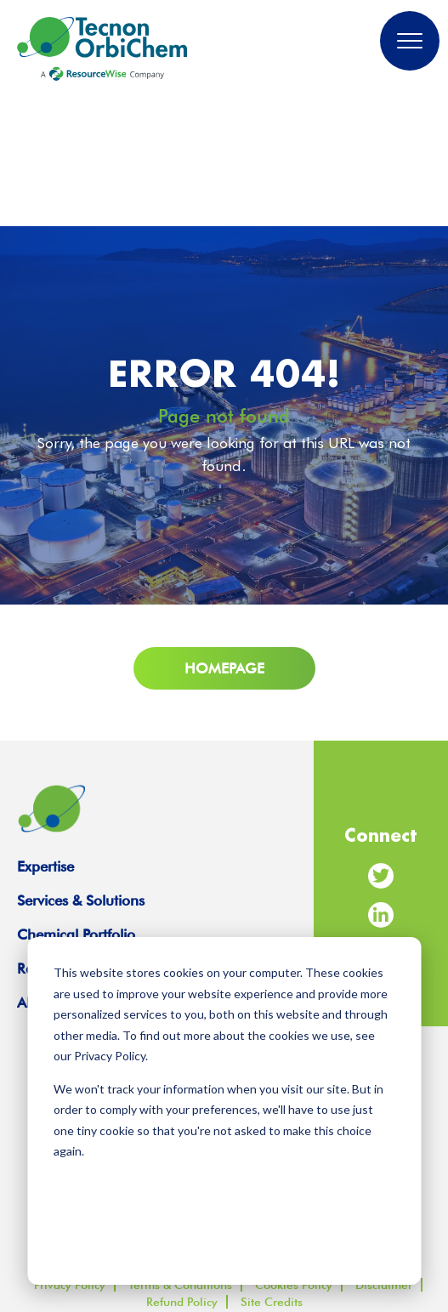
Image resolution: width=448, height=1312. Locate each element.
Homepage (224, 668)
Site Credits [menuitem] (272, 1302)
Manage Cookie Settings (224, 1193)
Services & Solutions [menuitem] (81, 900)
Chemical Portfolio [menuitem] (76, 934)
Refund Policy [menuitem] (182, 1302)
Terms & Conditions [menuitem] (180, 1285)
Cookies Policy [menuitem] (293, 1285)
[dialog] (224, 1111)
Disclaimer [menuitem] (383, 1285)
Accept (136, 1238)
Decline (311, 1238)
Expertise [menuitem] (45, 866)
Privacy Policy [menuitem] (69, 1285)
